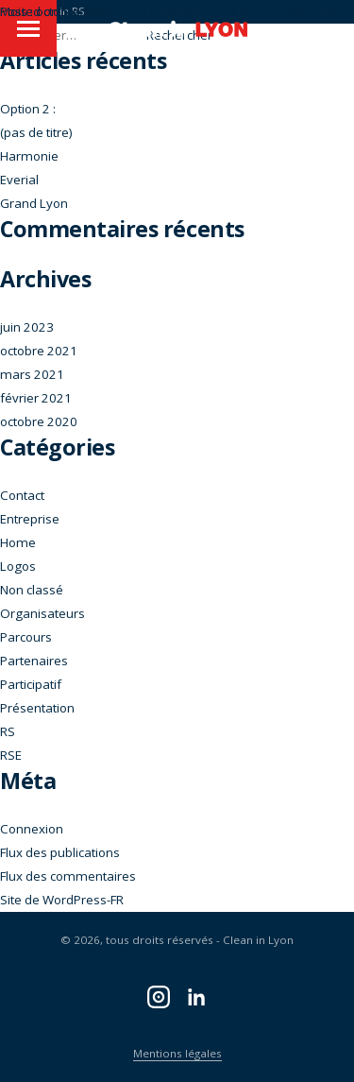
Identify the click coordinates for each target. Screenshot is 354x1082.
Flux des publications (60, 852)
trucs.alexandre (302, 11)
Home (18, 542)
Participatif (30, 684)
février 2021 (36, 397)
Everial (19, 179)
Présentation (37, 707)
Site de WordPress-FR (62, 899)
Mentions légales (177, 1053)
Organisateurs (42, 613)
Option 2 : (28, 108)
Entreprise (29, 518)
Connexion (31, 828)
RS (7, 731)
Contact (22, 495)
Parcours (26, 636)
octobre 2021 (38, 350)
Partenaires (34, 660)
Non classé (31, 589)
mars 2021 (32, 374)
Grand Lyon (34, 203)
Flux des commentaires (68, 875)
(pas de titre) (36, 132)
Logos (18, 566)
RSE (11, 755)
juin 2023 (27, 326)
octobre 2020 (38, 421)
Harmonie (29, 155)
